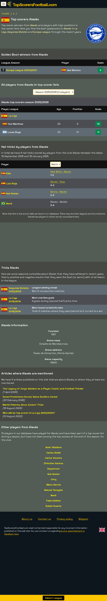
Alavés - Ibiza (57, 181)
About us (27, 549)
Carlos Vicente (53, 488)
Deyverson (53, 499)
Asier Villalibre (53, 478)
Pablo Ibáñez (53, 531)
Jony (53, 510)
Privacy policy (65, 549)
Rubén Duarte (53, 536)
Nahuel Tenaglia (53, 520)
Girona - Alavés (58, 191)
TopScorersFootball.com (35, 4)
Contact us (44, 549)
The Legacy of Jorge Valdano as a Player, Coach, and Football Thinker (43, 419)
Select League (53, 597)
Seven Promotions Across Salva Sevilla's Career (30, 427)
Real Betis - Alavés (60, 171)
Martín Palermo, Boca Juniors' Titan (23, 435)
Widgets (83, 549)
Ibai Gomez (53, 504)
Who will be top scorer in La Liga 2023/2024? (29, 443)
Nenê (54, 526)
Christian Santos (53, 494)
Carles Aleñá (53, 483)
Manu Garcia (53, 515)
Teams (5, 13)
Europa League (21, 70)
